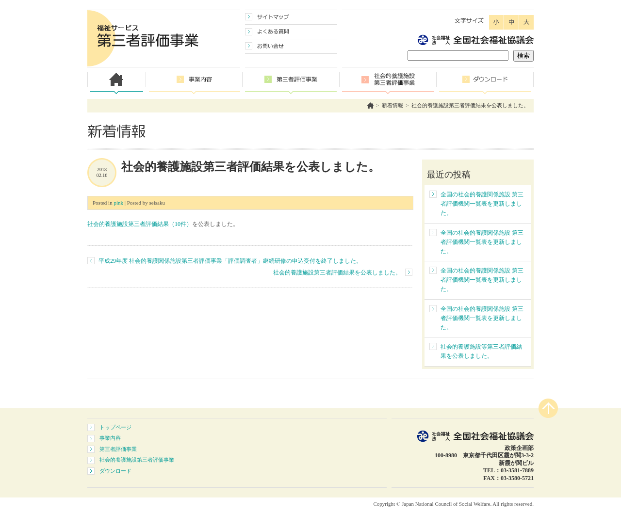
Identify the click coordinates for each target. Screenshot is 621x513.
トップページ (115, 427)
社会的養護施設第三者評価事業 (136, 460)
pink (118, 203)
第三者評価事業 (118, 449)
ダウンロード (115, 471)
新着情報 (392, 105)
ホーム (370, 105)
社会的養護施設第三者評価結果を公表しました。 (470, 105)
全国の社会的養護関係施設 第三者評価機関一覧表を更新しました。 (482, 203)
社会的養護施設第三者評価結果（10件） (139, 224)
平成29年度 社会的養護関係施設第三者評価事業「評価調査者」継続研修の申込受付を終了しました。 (230, 260)
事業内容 (110, 438)
